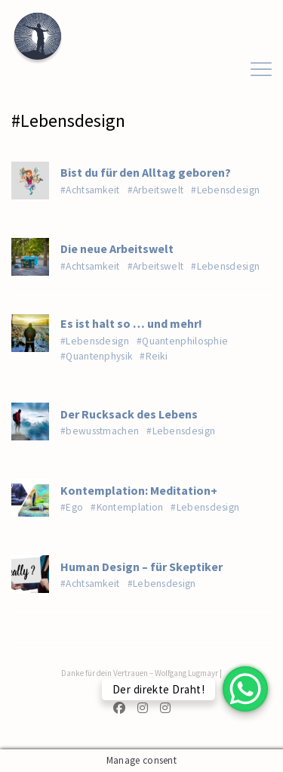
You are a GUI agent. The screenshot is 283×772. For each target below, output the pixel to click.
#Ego (71, 507)
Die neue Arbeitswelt (117, 248)
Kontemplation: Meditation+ (138, 490)
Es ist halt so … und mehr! (131, 323)
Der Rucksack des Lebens (129, 414)
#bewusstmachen (99, 431)
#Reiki (154, 356)
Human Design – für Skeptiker (141, 566)
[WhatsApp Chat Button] (245, 689)
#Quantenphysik (96, 356)
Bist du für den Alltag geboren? (145, 172)
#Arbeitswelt (156, 190)
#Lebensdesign (225, 190)
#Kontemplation (127, 507)
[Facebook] (122, 709)
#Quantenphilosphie (182, 341)
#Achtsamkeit (90, 190)
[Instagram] (142, 709)
